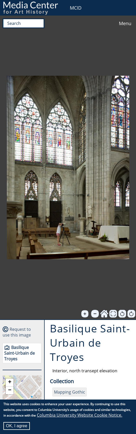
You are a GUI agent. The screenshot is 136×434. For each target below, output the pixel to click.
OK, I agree (16, 426)
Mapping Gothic (69, 392)
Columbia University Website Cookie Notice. (79, 415)
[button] (9, 383)
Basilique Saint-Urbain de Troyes (19, 353)
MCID (75, 8)
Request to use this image (17, 332)
